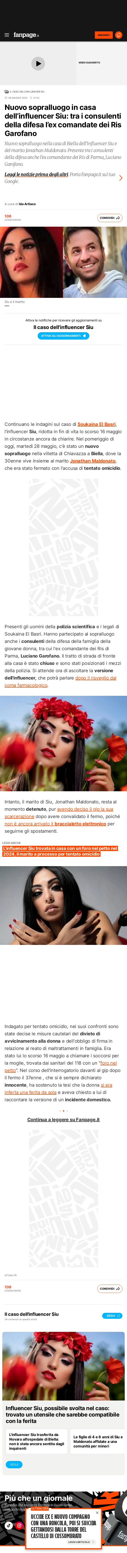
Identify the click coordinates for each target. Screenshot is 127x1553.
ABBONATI (104, 35)
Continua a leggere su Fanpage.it (63, 1119)
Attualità (11, 1275)
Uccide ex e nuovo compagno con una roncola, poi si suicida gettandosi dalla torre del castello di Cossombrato (63, 1526)
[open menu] (5, 35)
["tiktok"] (9, 1526)
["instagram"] (19, 1526)
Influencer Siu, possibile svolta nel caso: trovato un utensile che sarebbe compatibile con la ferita (62, 1414)
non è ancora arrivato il (55, 824)
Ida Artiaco (27, 204)
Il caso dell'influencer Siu (27, 91)
